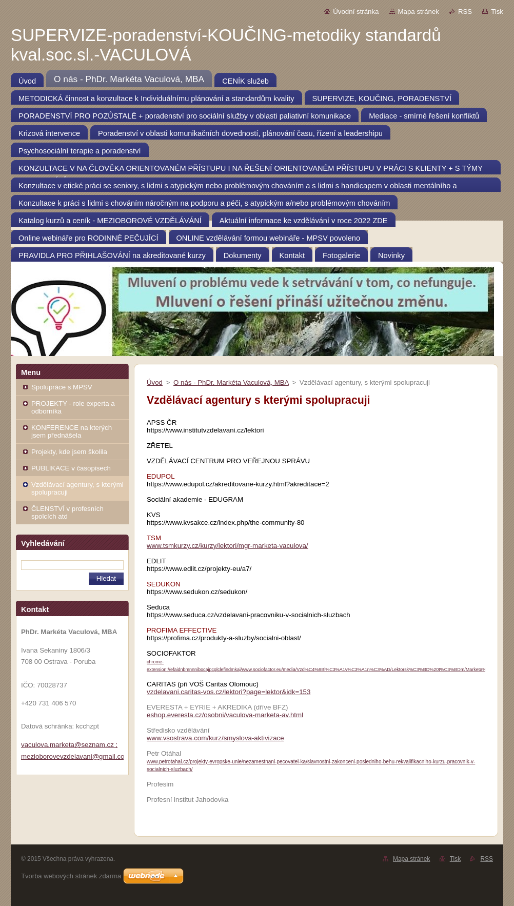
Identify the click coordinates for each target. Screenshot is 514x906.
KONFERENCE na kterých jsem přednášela (71, 431)
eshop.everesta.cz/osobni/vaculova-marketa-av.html (225, 715)
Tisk (497, 11)
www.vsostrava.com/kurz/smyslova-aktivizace (215, 738)
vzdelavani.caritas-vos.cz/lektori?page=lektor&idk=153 (228, 692)
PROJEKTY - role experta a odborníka (73, 407)
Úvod (155, 382)
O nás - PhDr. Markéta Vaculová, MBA (231, 382)
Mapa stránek (418, 11)
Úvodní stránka (356, 11)
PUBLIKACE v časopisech (71, 468)
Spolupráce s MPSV (61, 387)
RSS (465, 11)
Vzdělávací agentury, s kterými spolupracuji (77, 488)
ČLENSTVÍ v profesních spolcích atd (67, 512)
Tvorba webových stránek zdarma (71, 876)
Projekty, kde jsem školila (69, 452)
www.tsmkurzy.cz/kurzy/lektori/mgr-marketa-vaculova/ (227, 545)
